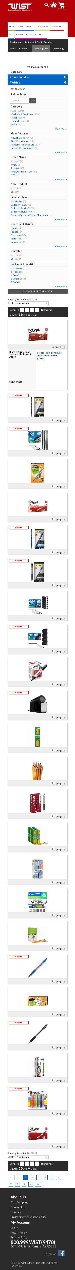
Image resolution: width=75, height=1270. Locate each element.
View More (61, 128)
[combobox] (32, 303)
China (14, 228)
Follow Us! (50, 1254)
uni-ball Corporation (21, 148)
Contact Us (18, 1207)
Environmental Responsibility (28, 1216)
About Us (18, 1197)
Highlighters (17, 121)
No (12, 188)
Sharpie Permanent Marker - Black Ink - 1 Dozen (20, 354)
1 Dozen (15, 278)
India (13, 238)
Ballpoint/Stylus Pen (21, 211)
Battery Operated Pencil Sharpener (29, 215)
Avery (14, 164)
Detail (34, 315)
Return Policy (19, 1232)
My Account (21, 1222)
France (14, 231)
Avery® (15, 168)
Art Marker (17, 201)
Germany (16, 235)
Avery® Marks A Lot (21, 171)
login (47, 352)
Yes (13, 191)
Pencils (15, 117)
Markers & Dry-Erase (22, 114)
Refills (14, 124)
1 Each (14, 282)
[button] (46, 5)
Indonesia (16, 241)
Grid (24, 315)
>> (38, 1184)
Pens (13, 110)
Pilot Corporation (20, 141)
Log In (14, 1227)
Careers (16, 1212)
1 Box (14, 275)
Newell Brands (19, 137)
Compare (14, 309)
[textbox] (30, 303)
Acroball (15, 161)
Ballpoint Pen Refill (21, 208)
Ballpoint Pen (18, 204)
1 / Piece (15, 271)
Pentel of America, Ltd (22, 144)
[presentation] (46, 303)
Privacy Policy (19, 1237)
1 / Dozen (16, 268)
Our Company (19, 1202)
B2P (13, 174)
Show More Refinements (37, 291)
